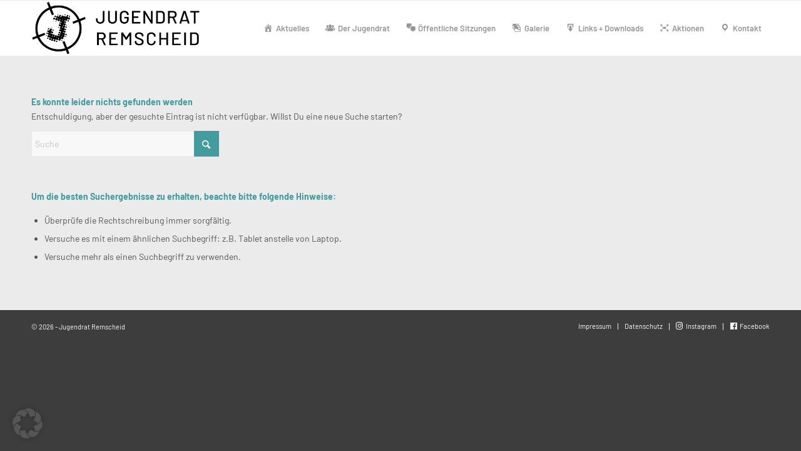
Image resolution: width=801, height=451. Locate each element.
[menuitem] (286, 28)
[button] (27, 423)
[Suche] (125, 144)
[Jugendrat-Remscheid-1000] (117, 28)
